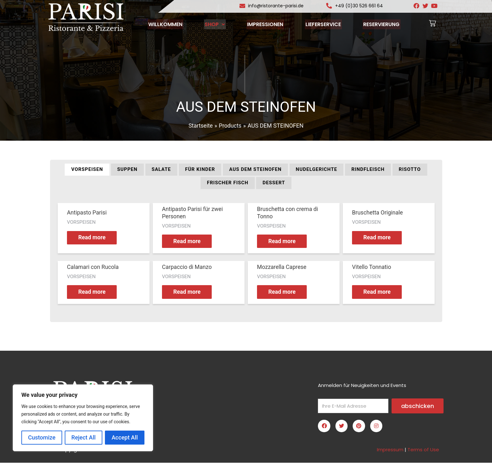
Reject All (83, 437)
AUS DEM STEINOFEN (255, 169)
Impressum (390, 450)
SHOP (216, 24)
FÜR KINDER (200, 169)
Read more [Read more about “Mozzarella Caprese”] (283, 293)
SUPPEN (127, 169)
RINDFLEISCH (368, 169)
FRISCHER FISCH (227, 183)
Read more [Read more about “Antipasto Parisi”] (93, 238)
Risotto (410, 169)
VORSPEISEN (87, 169)
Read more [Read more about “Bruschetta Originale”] (379, 238)
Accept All (125, 437)
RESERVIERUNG (378, 24)
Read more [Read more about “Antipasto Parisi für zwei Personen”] (188, 241)
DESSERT (273, 183)
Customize (41, 437)
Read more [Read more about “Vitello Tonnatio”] (379, 293)
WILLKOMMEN (168, 24)
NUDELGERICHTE (316, 169)
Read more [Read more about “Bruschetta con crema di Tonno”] (283, 241)
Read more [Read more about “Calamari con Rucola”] (93, 293)
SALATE (161, 169)
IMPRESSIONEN (265, 24)
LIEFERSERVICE (321, 24)
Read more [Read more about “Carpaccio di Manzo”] (188, 293)
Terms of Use (423, 450)
